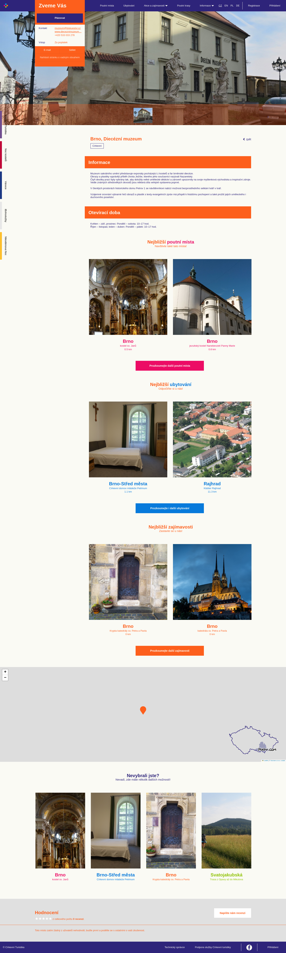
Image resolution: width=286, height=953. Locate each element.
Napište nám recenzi (232, 913)
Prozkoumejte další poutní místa (169, 365)
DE (238, 5)
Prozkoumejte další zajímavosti (169, 650)
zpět (247, 139)
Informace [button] (207, 5)
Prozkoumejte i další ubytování (169, 508)
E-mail (47, 50)
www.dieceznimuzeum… (68, 31)
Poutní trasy (183, 5)
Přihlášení (274, 5)
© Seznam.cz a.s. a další (277, 760)
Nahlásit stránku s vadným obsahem (60, 57)
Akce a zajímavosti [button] (156, 5)
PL (231, 5)
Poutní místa (107, 5)
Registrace (254, 5)
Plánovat (60, 17)
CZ (220, 5)
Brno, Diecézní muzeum (116, 138)
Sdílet (72, 50)
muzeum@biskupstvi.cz (68, 28)
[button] (143, 710)
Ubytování (128, 5)
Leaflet (265, 760)
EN (226, 5)
